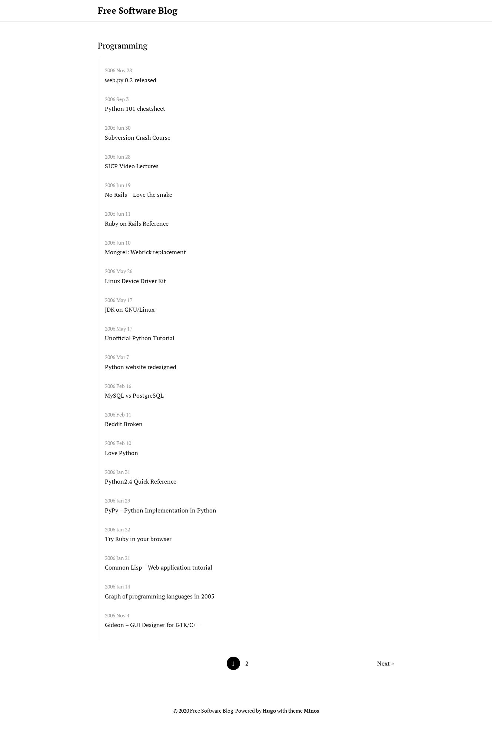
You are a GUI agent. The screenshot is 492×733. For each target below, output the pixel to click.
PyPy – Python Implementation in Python (160, 510)
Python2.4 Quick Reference (140, 481)
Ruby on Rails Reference (137, 223)
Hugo (269, 710)
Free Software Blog (137, 10)
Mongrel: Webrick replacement (145, 252)
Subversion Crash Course (137, 137)
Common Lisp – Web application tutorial (158, 567)
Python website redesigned (140, 367)
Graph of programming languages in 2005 (160, 596)
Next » (385, 663)
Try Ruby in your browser (138, 539)
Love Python (121, 453)
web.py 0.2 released (130, 80)
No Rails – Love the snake (138, 194)
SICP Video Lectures (132, 166)
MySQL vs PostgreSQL (134, 395)
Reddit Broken (124, 424)
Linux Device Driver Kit (135, 281)
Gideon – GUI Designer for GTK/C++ (152, 625)
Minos (311, 710)
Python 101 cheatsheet (135, 109)
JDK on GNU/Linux (129, 309)
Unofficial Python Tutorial (139, 338)
